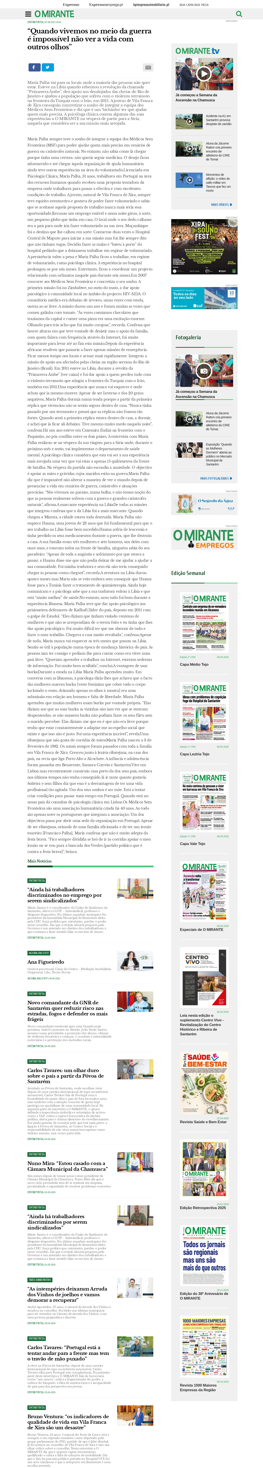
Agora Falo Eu (37, 978)
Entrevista (35, 22)
